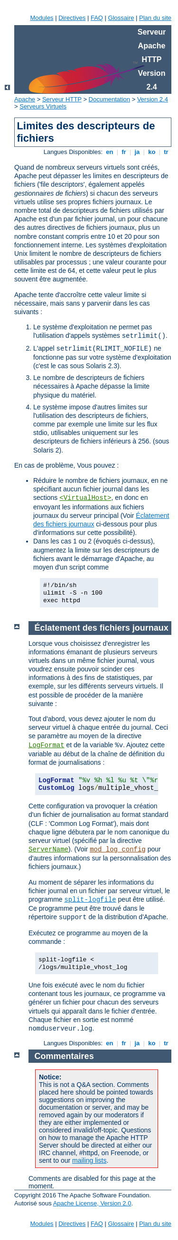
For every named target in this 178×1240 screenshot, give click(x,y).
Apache (24, 99)
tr (166, 151)
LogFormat (46, 745)
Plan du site (155, 17)
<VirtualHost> (85, 498)
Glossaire (121, 17)
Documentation (109, 99)
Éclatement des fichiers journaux (102, 628)
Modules (41, 17)
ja (137, 151)
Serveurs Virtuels (42, 106)
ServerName (48, 849)
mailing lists (89, 1160)
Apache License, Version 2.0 (92, 1203)
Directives (71, 17)
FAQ (97, 17)
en (109, 151)
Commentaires (64, 1056)
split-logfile (90, 900)
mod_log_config (118, 849)
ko (152, 151)
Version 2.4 (152, 99)
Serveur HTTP (62, 99)
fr (124, 151)
